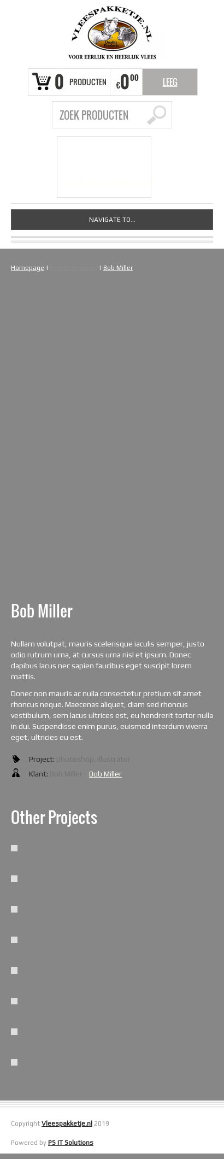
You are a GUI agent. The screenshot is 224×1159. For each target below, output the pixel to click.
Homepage (27, 268)
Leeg (170, 82)
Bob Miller (118, 268)
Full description (73, 268)
